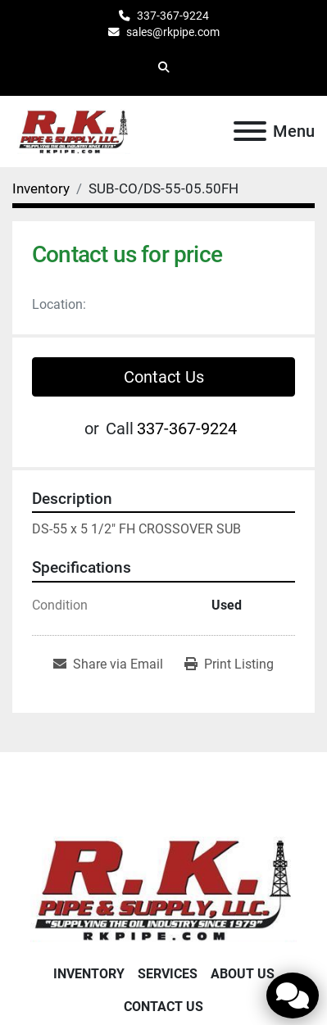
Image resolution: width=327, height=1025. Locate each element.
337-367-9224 (173, 15)
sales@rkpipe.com (173, 32)
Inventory (89, 974)
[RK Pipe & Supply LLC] (163, 888)
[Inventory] (41, 188)
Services (168, 974)
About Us (243, 974)
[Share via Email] (108, 664)
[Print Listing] (229, 664)
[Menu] (250, 131)
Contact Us (164, 377)
